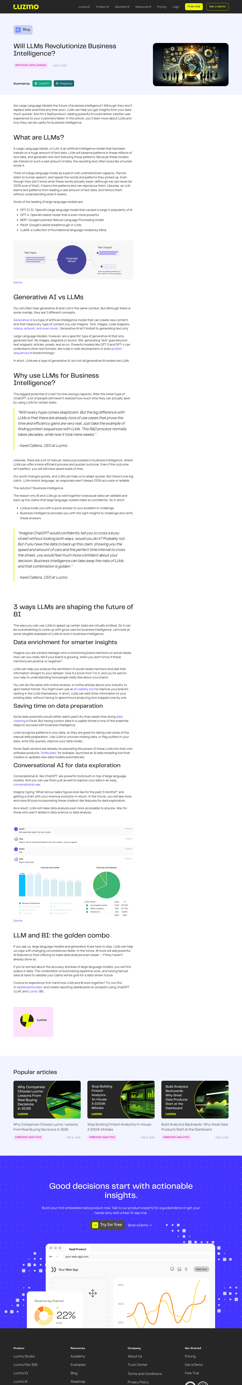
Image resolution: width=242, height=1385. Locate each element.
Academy (78, 1356)
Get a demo (217, 6)
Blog (74, 1373)
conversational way (26, 784)
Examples (78, 1364)
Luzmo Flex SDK (25, 1364)
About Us (135, 1356)
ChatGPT (42, 83)
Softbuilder (48, 753)
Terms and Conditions (145, 1373)
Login (176, 7)
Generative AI (22, 320)
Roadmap (78, 1381)
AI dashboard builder (27, 987)
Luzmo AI (84, 7)
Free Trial (192, 1373)
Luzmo (33, 991)
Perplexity (64, 83)
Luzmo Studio (24, 1356)
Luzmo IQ (20, 1373)
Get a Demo (194, 1364)
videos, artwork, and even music (35, 328)
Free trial (194, 6)
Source (17, 282)
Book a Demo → (140, 1225)
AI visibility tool (84, 689)
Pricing (161, 7)
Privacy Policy (138, 1382)
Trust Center (138, 1364)
